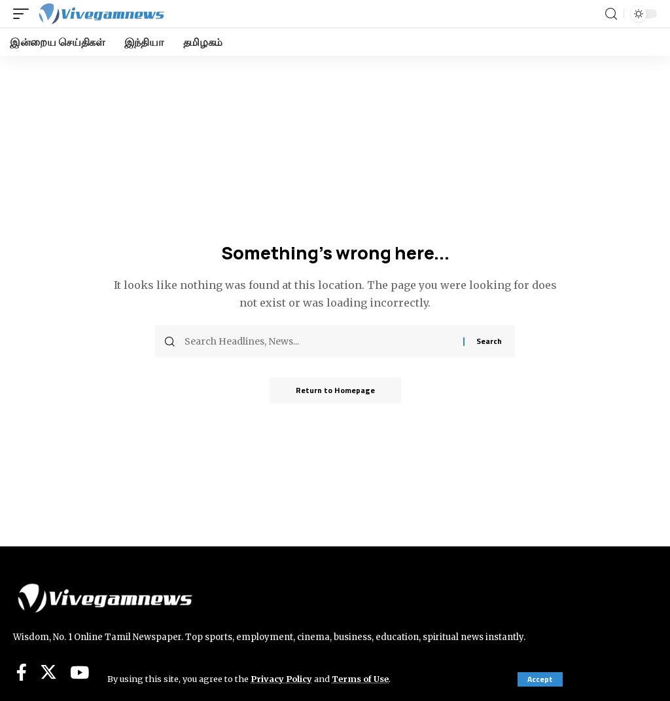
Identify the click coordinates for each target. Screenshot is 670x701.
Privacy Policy (281, 678)
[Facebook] (21, 672)
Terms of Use (360, 678)
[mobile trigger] (24, 14)
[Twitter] (48, 672)
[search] (611, 14)
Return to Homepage (335, 390)
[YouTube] (79, 672)
